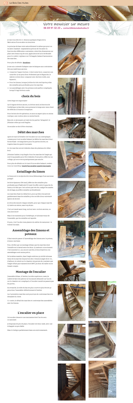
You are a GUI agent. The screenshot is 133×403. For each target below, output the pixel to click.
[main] (31, 191)
